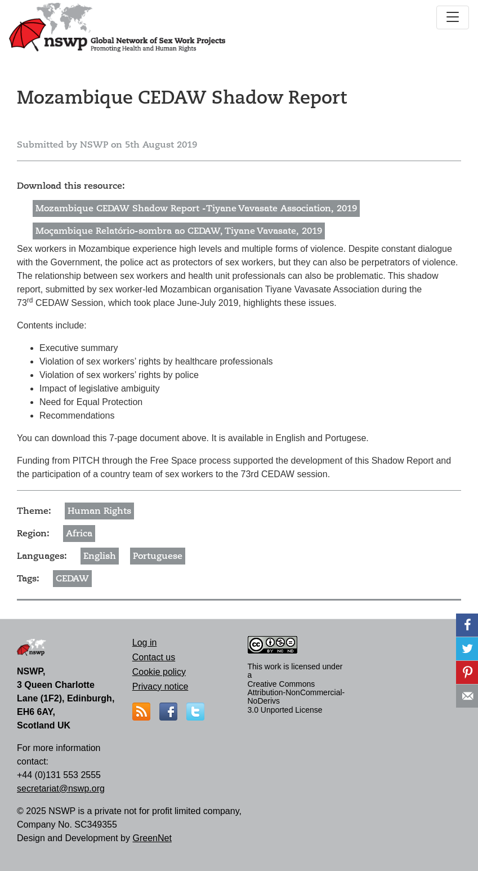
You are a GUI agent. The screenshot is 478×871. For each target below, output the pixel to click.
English (99, 556)
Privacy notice (160, 686)
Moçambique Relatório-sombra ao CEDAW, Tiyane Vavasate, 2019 (178, 231)
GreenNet (151, 838)
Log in (144, 642)
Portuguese (157, 556)
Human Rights (99, 511)
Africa (79, 533)
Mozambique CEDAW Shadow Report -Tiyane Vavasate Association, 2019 (196, 208)
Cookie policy (159, 672)
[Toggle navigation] (452, 17)
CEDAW (72, 578)
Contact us (153, 657)
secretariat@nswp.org (61, 788)
